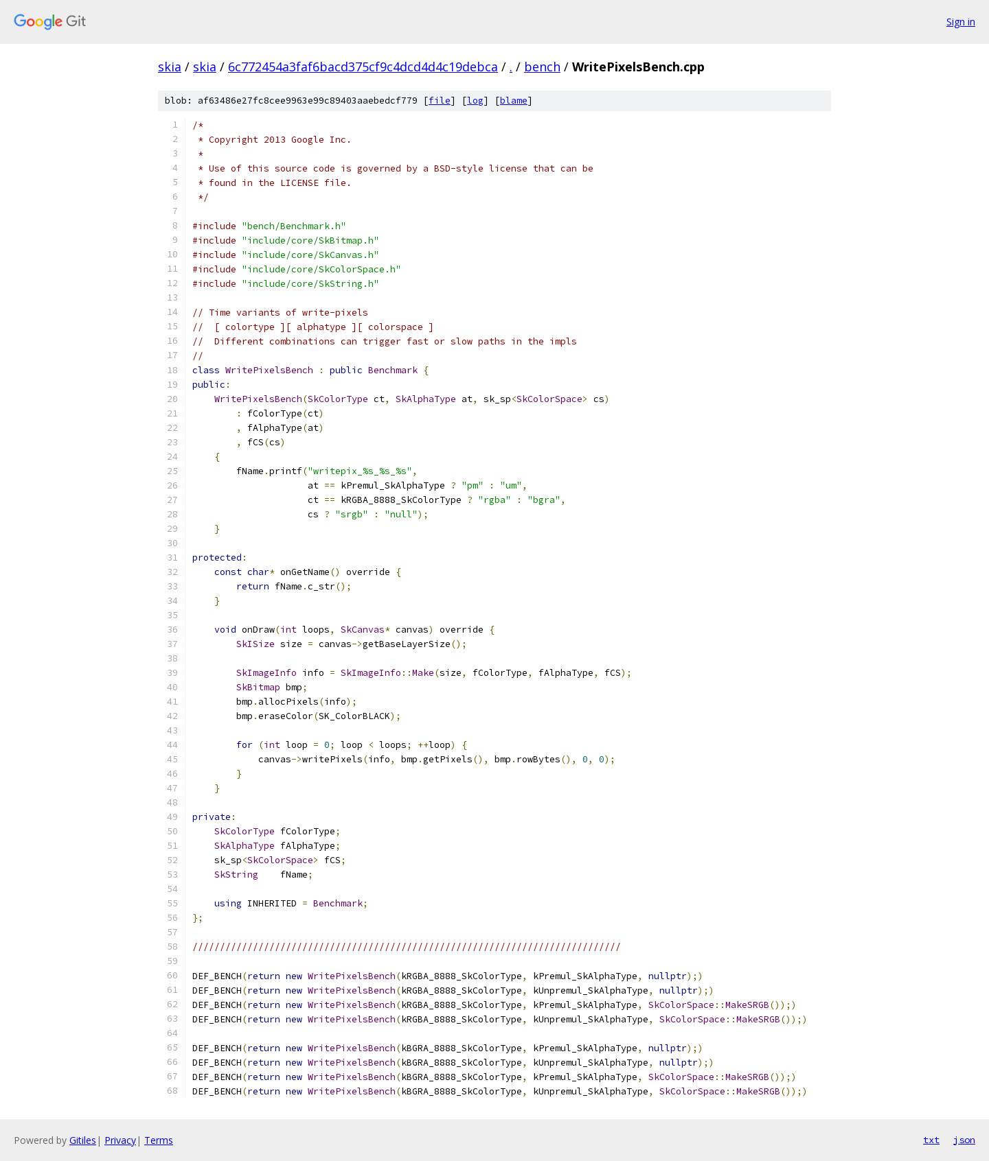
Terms (158, 1140)
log (475, 100)
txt (931, 1140)
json (964, 1140)
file (440, 100)
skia (169, 66)
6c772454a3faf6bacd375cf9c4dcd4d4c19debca (363, 66)
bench (542, 66)
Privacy (120, 1140)
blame (513, 100)
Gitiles (82, 1140)
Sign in (960, 21)
